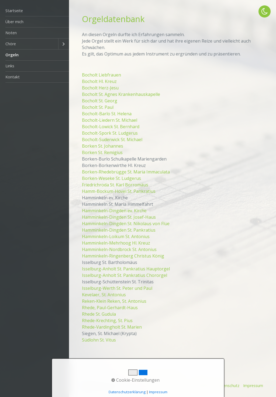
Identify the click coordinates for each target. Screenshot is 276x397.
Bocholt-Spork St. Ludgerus (110, 133)
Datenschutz (228, 385)
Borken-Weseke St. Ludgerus (111, 178)
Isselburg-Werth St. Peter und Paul (117, 288)
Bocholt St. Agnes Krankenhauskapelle (121, 94)
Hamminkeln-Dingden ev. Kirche (114, 211)
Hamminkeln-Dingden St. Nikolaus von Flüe (126, 224)
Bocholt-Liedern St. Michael (109, 120)
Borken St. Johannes (102, 146)
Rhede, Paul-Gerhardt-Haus (110, 308)
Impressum (253, 385)
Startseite (14, 10)
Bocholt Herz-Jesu (100, 88)
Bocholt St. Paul (97, 107)
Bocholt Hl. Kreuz (99, 81)
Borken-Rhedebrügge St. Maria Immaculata (126, 172)
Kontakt (12, 76)
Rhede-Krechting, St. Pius (107, 320)
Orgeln (12, 54)
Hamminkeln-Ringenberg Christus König (123, 256)
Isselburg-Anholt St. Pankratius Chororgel (124, 275)
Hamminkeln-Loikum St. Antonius (116, 236)
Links (9, 65)
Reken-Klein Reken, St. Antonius (114, 301)
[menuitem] (34, 10)
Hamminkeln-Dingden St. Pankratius (119, 230)
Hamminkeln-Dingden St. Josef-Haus (119, 217)
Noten (11, 32)
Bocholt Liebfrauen (101, 75)
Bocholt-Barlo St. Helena (107, 114)
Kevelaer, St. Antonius (104, 295)
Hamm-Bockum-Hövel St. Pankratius (119, 191)
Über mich (14, 21)
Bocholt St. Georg (99, 101)
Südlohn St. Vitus (99, 340)
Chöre (10, 43)
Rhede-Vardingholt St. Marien (112, 327)
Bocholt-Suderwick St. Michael (112, 139)
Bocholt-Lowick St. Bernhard (110, 127)
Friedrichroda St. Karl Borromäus (115, 185)
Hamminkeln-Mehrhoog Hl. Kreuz (116, 243)
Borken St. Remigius (102, 152)
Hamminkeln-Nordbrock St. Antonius (119, 249)
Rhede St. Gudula (99, 314)
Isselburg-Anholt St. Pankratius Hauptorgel (126, 269)
